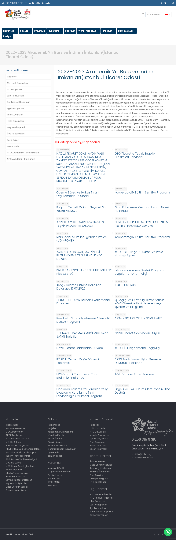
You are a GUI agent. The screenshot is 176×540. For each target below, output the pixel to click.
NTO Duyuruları (15, 89)
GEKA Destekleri (14, 431)
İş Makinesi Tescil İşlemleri (20, 466)
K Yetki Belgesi (13, 442)
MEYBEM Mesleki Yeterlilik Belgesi (23, 449)
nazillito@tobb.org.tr (39, 3)
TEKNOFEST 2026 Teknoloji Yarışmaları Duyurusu (83, 301)
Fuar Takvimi (96, 475)
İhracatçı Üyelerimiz (100, 468)
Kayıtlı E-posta (14, 469)
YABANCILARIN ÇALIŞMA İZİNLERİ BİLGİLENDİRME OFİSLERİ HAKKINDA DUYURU (79, 255)
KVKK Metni (54, 482)
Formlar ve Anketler (17, 490)
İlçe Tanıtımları (98, 508)
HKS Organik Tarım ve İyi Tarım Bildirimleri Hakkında (77, 376)
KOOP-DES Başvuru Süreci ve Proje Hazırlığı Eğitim (139, 253)
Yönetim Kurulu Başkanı (60, 431)
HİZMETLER (10, 31)
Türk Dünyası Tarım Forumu (134, 374)
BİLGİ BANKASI (126, 31)
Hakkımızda (54, 424)
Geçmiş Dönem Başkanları (62, 449)
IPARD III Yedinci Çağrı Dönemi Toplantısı (77, 361)
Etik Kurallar (54, 478)
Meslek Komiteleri (57, 445)
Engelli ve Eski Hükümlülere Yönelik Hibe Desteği (142, 391)
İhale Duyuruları (15, 121)
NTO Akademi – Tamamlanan (23, 152)
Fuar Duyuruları (15, 114)
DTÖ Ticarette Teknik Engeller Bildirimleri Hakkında (135, 155)
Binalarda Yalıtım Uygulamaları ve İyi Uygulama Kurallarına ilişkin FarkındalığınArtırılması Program (82, 392)
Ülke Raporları (97, 501)
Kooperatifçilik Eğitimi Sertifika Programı (142, 192)
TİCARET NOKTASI (88, 31)
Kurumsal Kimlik (56, 468)
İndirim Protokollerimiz (18, 455)
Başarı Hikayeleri (16, 127)
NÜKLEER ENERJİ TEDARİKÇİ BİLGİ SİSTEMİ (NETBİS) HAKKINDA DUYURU (142, 224)
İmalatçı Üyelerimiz (100, 471)
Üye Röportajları (15, 133)
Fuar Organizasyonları (17, 445)
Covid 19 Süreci (13, 462)
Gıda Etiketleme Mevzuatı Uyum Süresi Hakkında (142, 209)
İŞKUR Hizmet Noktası (17, 438)
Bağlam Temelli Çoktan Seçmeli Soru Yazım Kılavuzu (82, 209)
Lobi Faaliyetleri (15, 95)
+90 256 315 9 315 (14, 3)
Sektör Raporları (98, 504)
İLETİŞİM (7, 36)
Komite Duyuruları (99, 435)
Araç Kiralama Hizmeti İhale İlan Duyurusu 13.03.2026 (78, 287)
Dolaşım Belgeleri (99, 478)
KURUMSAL (55, 31)
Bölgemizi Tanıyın (99, 515)
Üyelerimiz (53, 452)
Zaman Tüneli (55, 455)
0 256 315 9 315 (144, 439)
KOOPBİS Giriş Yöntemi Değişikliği (137, 348)
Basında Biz (13, 146)
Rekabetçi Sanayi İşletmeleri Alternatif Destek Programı (83, 320)
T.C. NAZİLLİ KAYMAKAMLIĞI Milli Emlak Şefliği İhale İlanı (82, 335)
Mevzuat (52, 485)
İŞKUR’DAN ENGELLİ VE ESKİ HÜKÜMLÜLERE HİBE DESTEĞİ (84, 272)
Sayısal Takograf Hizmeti (19, 480)
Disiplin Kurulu (55, 442)
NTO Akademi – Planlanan (21, 159)
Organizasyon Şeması (59, 471)
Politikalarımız (55, 475)
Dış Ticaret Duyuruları (18, 102)
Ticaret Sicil (12, 424)
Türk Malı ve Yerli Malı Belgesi (21, 459)
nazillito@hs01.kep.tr (142, 457)
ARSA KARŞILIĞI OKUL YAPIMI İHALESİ (139, 318)
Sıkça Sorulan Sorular (17, 486)
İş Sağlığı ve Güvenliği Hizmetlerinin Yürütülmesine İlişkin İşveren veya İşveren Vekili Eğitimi (139, 303)
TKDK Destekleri (14, 435)
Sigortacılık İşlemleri (16, 483)
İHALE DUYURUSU (126, 285)
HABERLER (108, 31)
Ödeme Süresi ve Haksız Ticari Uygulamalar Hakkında (77, 194)
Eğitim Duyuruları (16, 108)
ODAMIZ (25, 31)
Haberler (12, 76)
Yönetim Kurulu (56, 435)
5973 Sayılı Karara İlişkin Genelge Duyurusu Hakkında (138, 361)
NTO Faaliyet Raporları (102, 497)
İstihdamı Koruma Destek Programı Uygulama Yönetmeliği (139, 272)
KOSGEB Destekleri (16, 428)
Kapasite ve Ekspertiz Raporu (21, 452)
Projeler (52, 428)
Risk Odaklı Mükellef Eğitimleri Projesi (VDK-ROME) (81, 238)
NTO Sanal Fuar (98, 482)
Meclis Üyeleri (55, 438)
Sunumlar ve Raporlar (101, 511)
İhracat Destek (98, 461)
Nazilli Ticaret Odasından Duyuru (138, 333)
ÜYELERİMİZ (39, 31)
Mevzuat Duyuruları (17, 83)
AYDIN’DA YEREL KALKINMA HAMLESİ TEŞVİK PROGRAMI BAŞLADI (80, 224)
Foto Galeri (13, 140)
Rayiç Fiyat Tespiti (15, 476)
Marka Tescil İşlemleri (17, 473)
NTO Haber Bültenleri (101, 494)
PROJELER (70, 31)
